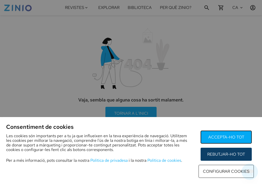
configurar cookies (226, 171)
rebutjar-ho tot (226, 154)
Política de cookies (164, 160)
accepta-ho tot (226, 137)
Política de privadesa (109, 160)
